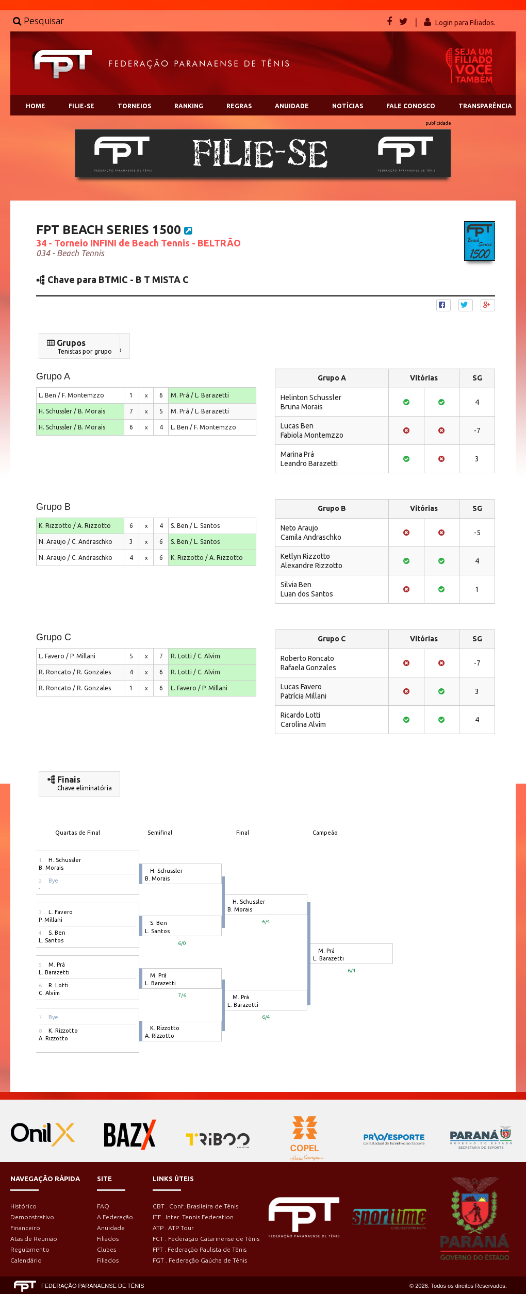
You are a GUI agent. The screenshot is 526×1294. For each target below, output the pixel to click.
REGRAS (239, 106)
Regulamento (30, 1249)
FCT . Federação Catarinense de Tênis (206, 1238)
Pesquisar (38, 20)
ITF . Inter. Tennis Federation (193, 1217)
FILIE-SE (81, 106)
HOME (35, 106)
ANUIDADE (292, 106)
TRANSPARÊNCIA (485, 106)
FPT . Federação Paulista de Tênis (199, 1249)
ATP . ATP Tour (173, 1227)
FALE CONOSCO (410, 106)
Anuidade (111, 1227)
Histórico (23, 1206)
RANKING (188, 106)
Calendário (26, 1260)
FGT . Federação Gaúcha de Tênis (200, 1260)
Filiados (108, 1238)
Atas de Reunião (33, 1238)
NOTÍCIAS (347, 106)
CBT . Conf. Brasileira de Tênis (195, 1206)
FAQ (103, 1206)
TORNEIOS (134, 106)
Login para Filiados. (465, 23)
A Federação (115, 1217)
